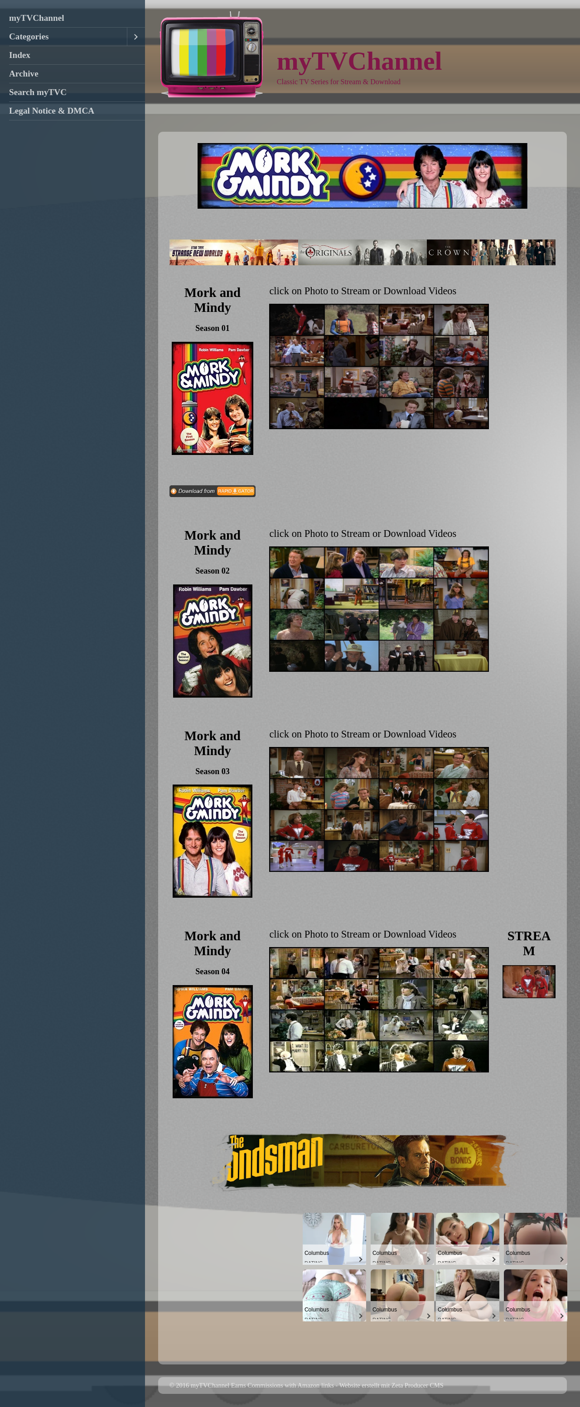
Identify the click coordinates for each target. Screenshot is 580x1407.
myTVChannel (36, 18)
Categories (28, 36)
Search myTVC (38, 92)
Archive (24, 73)
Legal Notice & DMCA (51, 110)
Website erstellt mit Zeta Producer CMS (391, 1385)
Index (19, 55)
